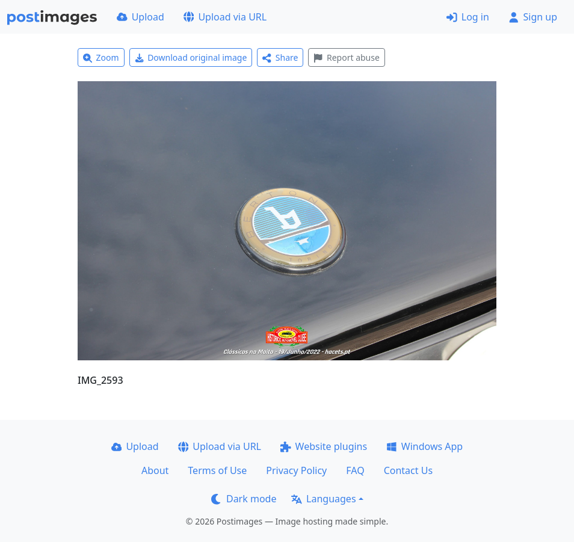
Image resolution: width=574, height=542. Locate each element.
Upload (140, 16)
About (154, 470)
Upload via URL (225, 16)
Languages (323, 498)
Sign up (532, 16)
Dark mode (243, 498)
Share (280, 57)
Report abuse (346, 57)
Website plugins (323, 446)
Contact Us (408, 470)
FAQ (355, 470)
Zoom (101, 57)
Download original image (191, 57)
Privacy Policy (296, 470)
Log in (467, 16)
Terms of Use (217, 470)
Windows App (424, 446)
